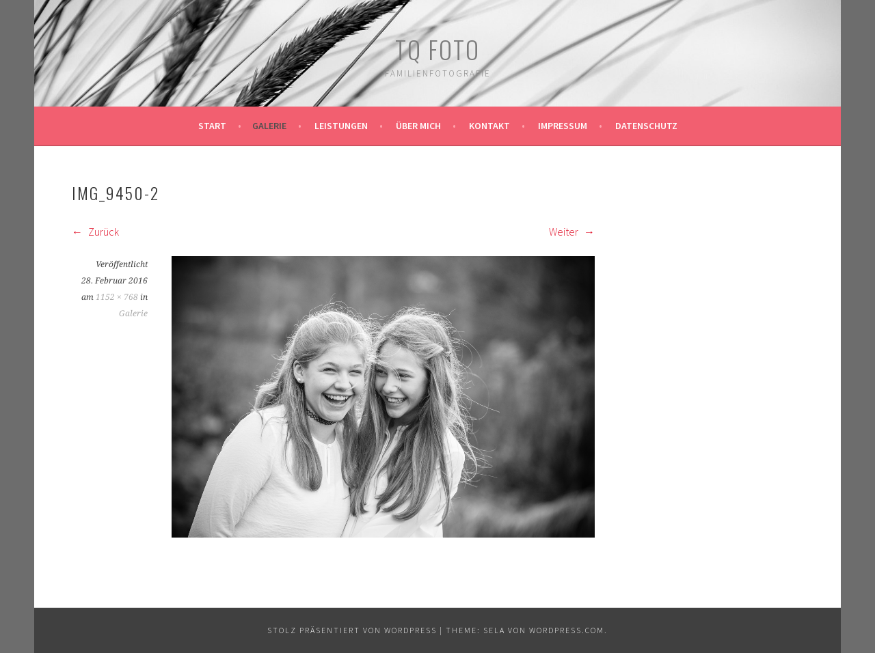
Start (212, 126)
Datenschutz (646, 126)
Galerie (269, 126)
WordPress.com (566, 630)
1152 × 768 (117, 297)
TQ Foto (437, 49)
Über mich (418, 126)
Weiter (572, 231)
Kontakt (489, 126)
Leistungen (341, 126)
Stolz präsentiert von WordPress (352, 630)
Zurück (95, 231)
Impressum (562, 126)
